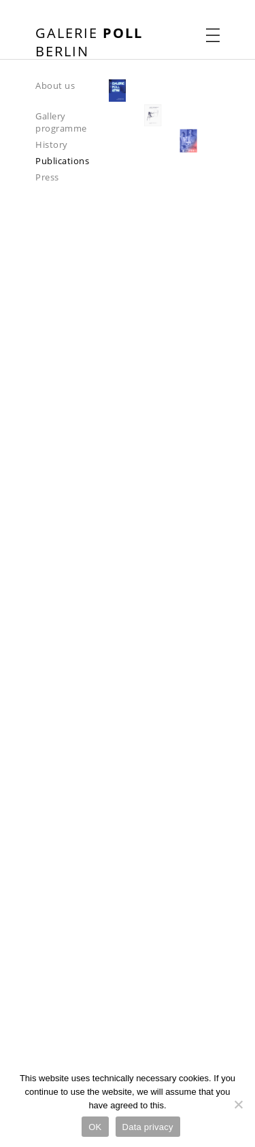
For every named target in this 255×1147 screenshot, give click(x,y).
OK (94, 1127)
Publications (62, 161)
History (51, 144)
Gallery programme (61, 122)
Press (47, 177)
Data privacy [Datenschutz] (147, 1127)
